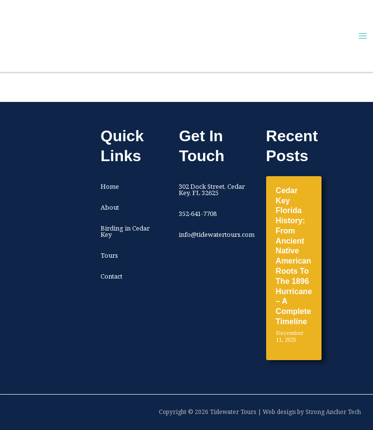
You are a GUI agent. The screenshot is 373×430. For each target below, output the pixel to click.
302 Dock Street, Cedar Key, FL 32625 (212, 189)
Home (110, 186)
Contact (111, 276)
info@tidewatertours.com (216, 234)
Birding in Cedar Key (125, 231)
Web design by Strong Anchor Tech (312, 412)
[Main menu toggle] (363, 36)
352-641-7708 (198, 213)
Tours (109, 255)
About (110, 207)
